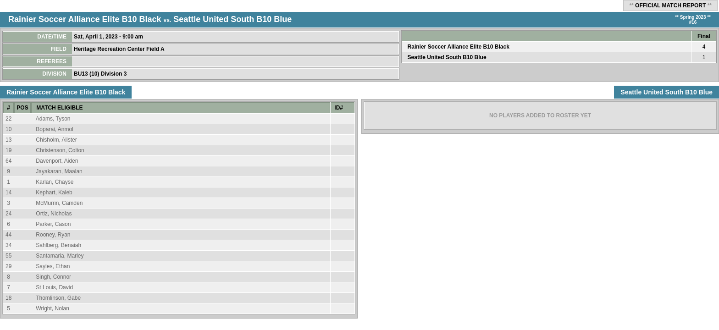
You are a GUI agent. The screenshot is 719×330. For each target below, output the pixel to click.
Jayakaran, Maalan (59, 171)
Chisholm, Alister (56, 140)
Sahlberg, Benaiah (58, 245)
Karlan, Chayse (54, 182)
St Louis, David (54, 287)
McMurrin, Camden (59, 203)
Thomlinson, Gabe (58, 298)
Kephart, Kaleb (54, 192)
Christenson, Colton (60, 150)
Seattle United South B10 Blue (232, 19)
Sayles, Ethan (53, 266)
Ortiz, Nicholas (54, 213)
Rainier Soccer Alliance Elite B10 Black (84, 19)
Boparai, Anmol (54, 129)
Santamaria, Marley (59, 256)
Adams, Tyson (53, 119)
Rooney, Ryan (53, 234)
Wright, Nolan (52, 308)
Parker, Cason (53, 224)
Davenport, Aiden (57, 161)
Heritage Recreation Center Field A (120, 49)
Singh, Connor (53, 277)
